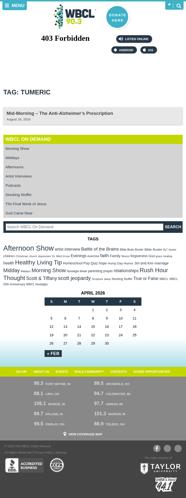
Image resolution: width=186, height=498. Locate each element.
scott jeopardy (74, 278)
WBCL (163, 279)
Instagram (178, 448)
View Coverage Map (85, 434)
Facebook (156, 448)
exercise (93, 256)
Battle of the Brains (100, 249)
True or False (145, 278)
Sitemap (60, 452)
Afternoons (14, 167)
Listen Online (133, 38)
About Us (41, 371)
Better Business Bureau (24, 465)
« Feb (53, 353)
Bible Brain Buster (132, 249)
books (172, 249)
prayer (108, 271)
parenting (95, 271)
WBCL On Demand (28, 139)
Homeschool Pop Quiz (80, 263)
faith (104, 255)
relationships (126, 270)
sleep (107, 279)
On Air (21, 371)
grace (159, 256)
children (9, 256)
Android (123, 50)
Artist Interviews (19, 176)
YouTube (167, 448)
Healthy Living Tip (38, 262)
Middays (12, 158)
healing (167, 256)
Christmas (22, 256)
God (151, 256)
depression (44, 256)
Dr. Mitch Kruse (61, 256)
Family (115, 256)
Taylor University (159, 468)
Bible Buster (153, 249)
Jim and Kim (143, 263)
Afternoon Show (28, 248)
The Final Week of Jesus (26, 204)
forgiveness (139, 256)
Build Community (89, 371)
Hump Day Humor (120, 263)
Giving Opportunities (151, 371)
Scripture (97, 278)
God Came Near (19, 213)
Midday (11, 270)
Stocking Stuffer (19, 195)
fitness (126, 256)
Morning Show (17, 148)
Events (62, 371)
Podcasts (13, 185)
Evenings (78, 256)
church (33, 256)
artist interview (67, 249)
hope (103, 263)
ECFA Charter (57, 465)
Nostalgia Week (77, 271)
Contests (118, 371)
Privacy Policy (43, 452)
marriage (162, 263)
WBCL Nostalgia (36, 284)
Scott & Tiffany (41, 278)
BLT (165, 249)
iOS (148, 50)
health (8, 263)
